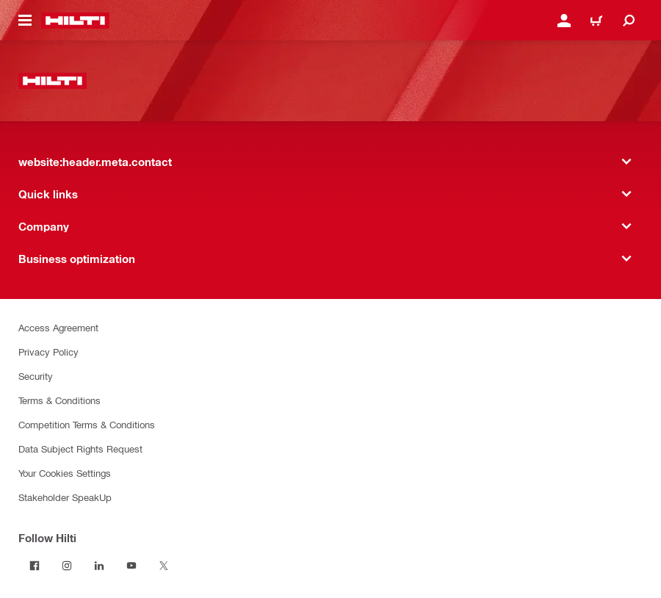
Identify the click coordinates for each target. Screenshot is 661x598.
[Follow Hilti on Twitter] (164, 566)
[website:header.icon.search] (629, 20)
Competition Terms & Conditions (86, 424)
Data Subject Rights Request (80, 448)
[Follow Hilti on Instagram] (67, 566)
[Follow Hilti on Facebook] (34, 566)
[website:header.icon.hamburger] (25, 20)
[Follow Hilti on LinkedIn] (99, 566)
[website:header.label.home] (75, 20)
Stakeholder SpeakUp (65, 496)
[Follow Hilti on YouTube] (131, 566)
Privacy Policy (48, 351)
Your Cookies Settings (64, 472)
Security (35, 375)
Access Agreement (58, 327)
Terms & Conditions (59, 400)
